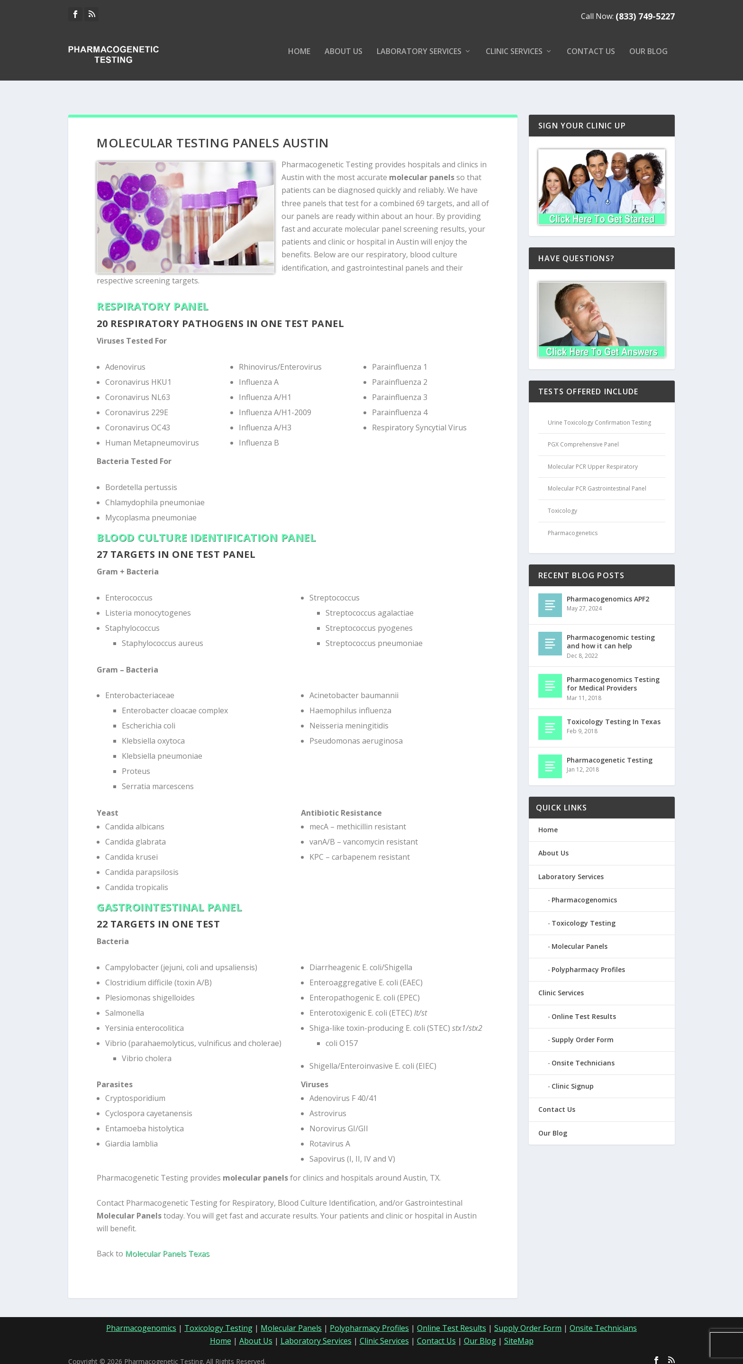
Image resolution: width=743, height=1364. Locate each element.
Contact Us (591, 58)
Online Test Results (584, 1007)
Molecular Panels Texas (167, 1245)
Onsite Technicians (583, 1054)
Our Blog (648, 58)
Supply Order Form (583, 1031)
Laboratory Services (419, 58)
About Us (343, 58)
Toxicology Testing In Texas (614, 713)
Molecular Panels (579, 937)
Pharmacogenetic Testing (609, 751)
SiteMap (519, 1332)
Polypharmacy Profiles (588, 960)
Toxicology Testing (584, 914)
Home (299, 58)
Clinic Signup (573, 1077)
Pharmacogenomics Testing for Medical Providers (613, 675)
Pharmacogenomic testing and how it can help (611, 633)
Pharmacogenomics (584, 891)
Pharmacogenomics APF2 (608, 590)
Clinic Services (514, 58)
